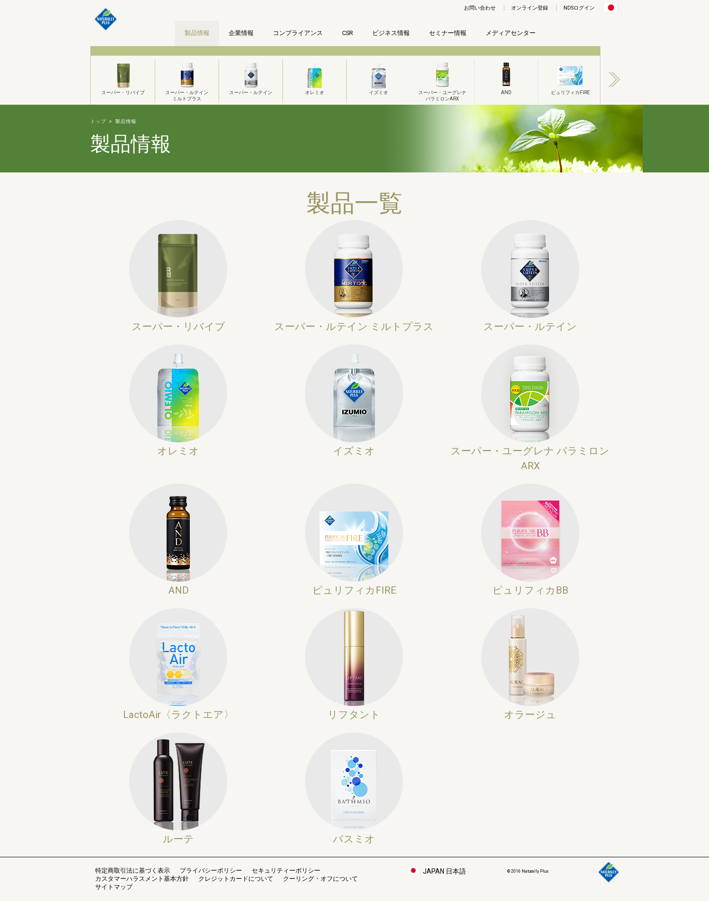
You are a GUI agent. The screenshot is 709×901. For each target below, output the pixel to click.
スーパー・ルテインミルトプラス (186, 80)
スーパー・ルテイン (250, 77)
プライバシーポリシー (211, 870)
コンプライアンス (298, 33)
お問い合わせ (480, 8)
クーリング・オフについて (320, 878)
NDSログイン (579, 8)
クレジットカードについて (235, 878)
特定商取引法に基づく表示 (132, 870)
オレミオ (315, 77)
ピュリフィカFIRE (570, 77)
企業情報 (241, 33)
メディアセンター (511, 33)
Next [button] (614, 79)
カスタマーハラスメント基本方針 (142, 878)
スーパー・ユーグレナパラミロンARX (442, 80)
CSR (347, 33)
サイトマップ (114, 886)
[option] (123, 75)
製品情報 (196, 33)
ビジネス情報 (391, 33)
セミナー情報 (447, 33)
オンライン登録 (529, 8)
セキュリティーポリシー (286, 870)
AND (506, 77)
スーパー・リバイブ (123, 77)
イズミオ (378, 77)
